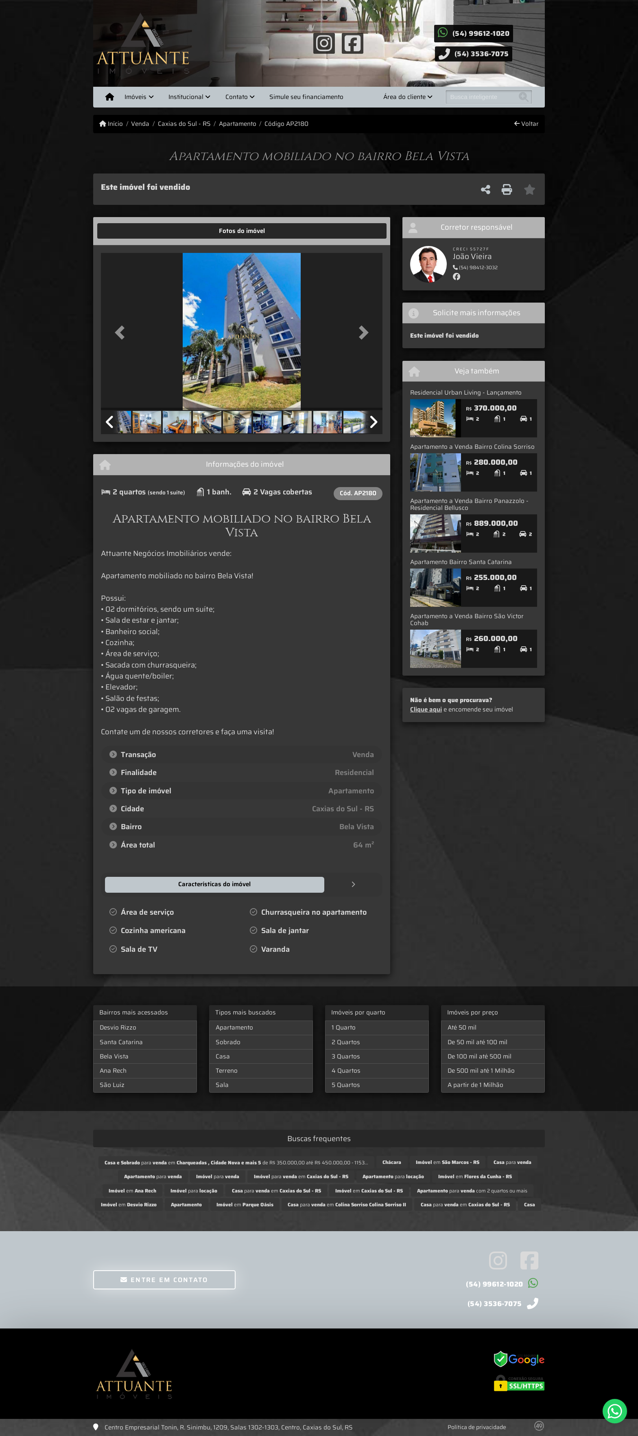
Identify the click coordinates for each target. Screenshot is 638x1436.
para (512, 1162)
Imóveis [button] (135, 97)
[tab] (126, 231)
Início (111, 124)
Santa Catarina (121, 1042)
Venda (140, 124)
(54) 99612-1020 (481, 33)
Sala (222, 1084)
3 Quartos (346, 1056)
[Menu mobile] (109, 97)
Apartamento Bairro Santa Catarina (461, 562)
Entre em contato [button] (164, 1279)
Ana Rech (113, 1070)
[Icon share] (324, 43)
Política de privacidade (477, 1426)
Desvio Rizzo (118, 1027)
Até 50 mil (462, 1027)
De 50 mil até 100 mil (477, 1042)
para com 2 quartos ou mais (472, 1190)
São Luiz (112, 1084)
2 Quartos (346, 1042)
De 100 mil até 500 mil (479, 1056)
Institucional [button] (185, 97)
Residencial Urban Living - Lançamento (466, 392)
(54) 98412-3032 (475, 267)
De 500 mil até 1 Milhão (481, 1070)
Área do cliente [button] (404, 97)
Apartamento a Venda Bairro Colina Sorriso (472, 447)
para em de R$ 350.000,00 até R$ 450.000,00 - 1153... (236, 1162)
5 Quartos (346, 1084)
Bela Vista (114, 1056)
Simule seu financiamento (306, 97)
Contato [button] (236, 97)
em (447, 1162)
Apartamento (237, 124)
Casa (223, 1056)
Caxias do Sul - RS (184, 124)
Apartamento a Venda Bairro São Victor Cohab (467, 619)
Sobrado (228, 1042)
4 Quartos (346, 1070)
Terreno (227, 1070)
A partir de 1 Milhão (475, 1084)
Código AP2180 (286, 124)
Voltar (526, 124)
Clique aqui (426, 709)
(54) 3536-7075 (481, 53)
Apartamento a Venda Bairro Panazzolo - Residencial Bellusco (469, 504)
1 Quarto (344, 1027)
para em (301, 1176)
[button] (122, 332)
